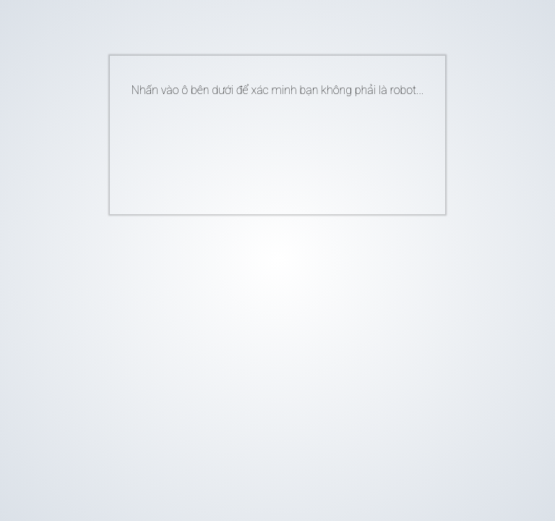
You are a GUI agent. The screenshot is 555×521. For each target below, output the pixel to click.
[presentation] (256, 150)
